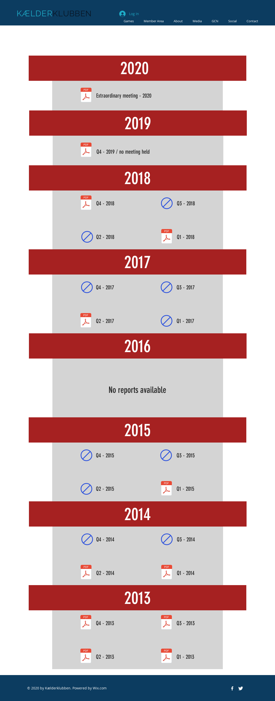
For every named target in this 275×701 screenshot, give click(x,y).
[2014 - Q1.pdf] (166, 572)
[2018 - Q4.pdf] (86, 203)
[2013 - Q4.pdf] (85, 623)
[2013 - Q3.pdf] (166, 623)
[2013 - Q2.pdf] (85, 656)
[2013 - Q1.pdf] (166, 656)
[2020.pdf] (86, 95)
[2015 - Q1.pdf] (166, 489)
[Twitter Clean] (240, 688)
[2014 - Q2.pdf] (86, 572)
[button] (197, 21)
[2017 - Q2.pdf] (85, 321)
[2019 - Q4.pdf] (86, 150)
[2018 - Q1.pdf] (166, 237)
